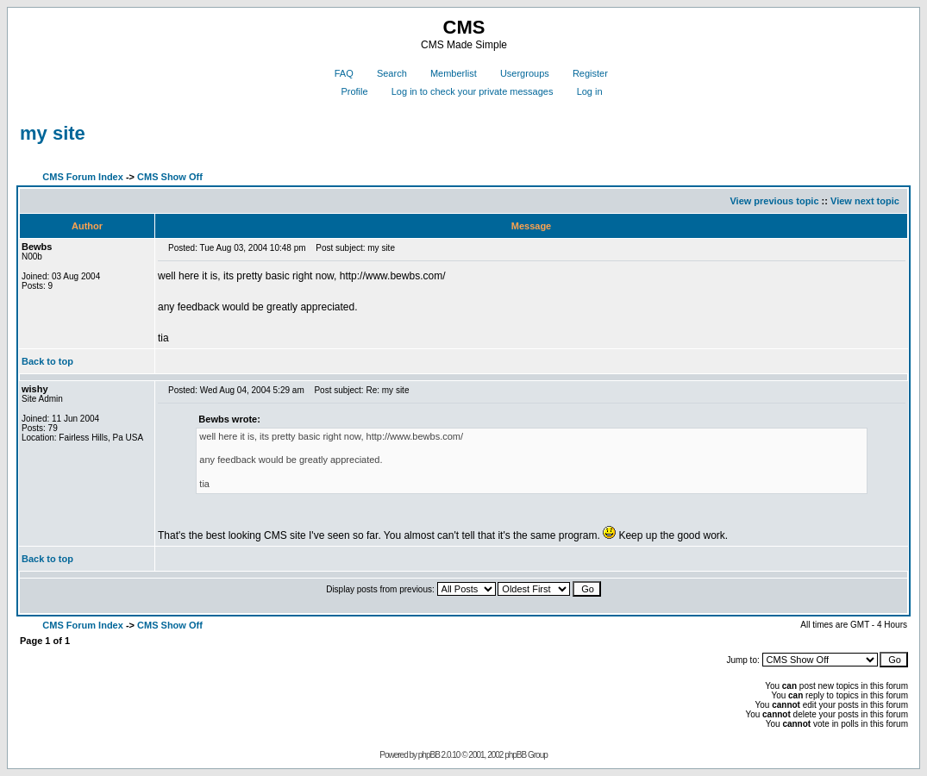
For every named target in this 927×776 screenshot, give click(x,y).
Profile (347, 91)
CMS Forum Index (82, 177)
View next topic (864, 201)
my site (52, 133)
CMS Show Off (170, 177)
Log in (583, 91)
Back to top (47, 361)
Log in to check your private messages (466, 91)
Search (385, 73)
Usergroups (518, 73)
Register (584, 73)
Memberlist (447, 73)
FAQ (338, 73)
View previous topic (774, 201)
